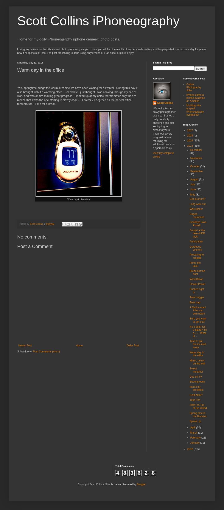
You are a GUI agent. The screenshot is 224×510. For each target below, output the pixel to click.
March (194, 432)
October (195, 166)
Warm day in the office (197, 354)
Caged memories (197, 215)
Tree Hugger (197, 297)
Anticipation (196, 241)
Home (79, 345)
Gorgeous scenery (196, 248)
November (196, 158)
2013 (190, 145)
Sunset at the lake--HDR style (197, 233)
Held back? (196, 395)
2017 (190, 130)
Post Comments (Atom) (46, 351)
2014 (190, 140)
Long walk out (197, 204)
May (193, 194)
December (196, 150)
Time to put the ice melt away (198, 344)
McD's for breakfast (196, 388)
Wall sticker (196, 209)
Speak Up (195, 421)
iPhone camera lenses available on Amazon (196, 98)
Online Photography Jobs (194, 87)
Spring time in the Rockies (198, 415)
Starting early (197, 381)
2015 (190, 135)
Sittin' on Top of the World (198, 406)
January (195, 442)
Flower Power (197, 284)
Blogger (141, 484)
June (193, 189)
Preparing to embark (197, 256)
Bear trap (195, 302)
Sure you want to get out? (198, 320)
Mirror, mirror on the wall (197, 362)
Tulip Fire (195, 399)
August (194, 179)
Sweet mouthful (196, 370)
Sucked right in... (197, 291)
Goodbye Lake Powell (198, 224)
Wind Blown (196, 279)
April (193, 427)
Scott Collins (37, 224)
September (196, 171)
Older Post (133, 345)
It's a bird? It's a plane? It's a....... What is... (198, 331)
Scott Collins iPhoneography (98, 21)
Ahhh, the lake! (195, 264)
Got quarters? (197, 198)
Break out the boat (197, 273)
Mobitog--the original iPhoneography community (195, 110)
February (195, 437)
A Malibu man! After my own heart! (198, 310)
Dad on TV (196, 376)
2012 (190, 449)
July (193, 184)
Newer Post (25, 345)
